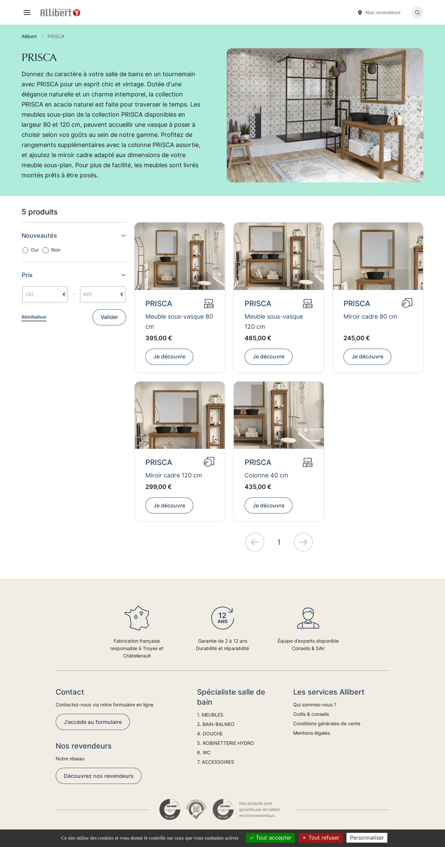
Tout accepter (270, 837)
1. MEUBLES (210, 715)
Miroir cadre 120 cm (173, 475)
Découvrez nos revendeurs (99, 775)
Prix (74, 275)
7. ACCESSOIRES (215, 762)
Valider (109, 317)
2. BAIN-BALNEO (215, 724)
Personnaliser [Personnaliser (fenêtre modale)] (367, 837)
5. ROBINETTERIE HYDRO (225, 743)
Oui (34, 250)
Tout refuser (320, 837)
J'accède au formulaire (93, 722)
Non (55, 250)
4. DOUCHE (210, 733)
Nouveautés (74, 235)
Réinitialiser (34, 317)
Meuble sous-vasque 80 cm (179, 321)
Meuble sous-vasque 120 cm (274, 321)
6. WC (204, 752)
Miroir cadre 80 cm (370, 316)
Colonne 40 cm (266, 475)
